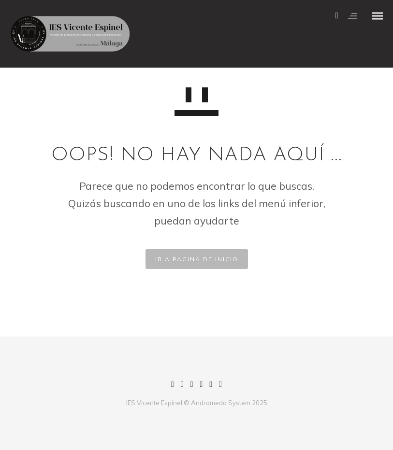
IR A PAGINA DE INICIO (196, 259)
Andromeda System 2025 (229, 403)
